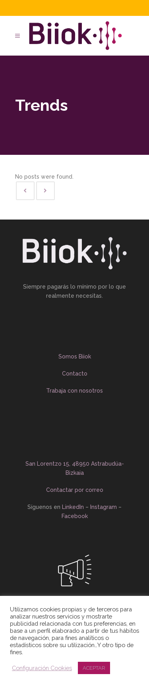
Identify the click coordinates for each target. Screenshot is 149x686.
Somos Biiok (74, 356)
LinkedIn (73, 507)
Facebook (75, 516)
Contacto (74, 373)
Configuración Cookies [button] (42, 668)
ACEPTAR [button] (94, 668)
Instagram (103, 507)
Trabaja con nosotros (74, 390)
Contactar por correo (74, 490)
